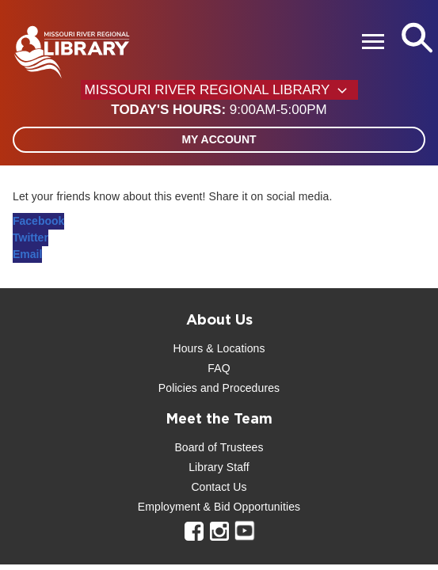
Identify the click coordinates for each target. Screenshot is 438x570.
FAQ (219, 368)
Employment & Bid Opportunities (219, 506)
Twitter (30, 237)
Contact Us (218, 487)
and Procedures (238, 388)
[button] (218, 110)
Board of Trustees (218, 447)
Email (27, 254)
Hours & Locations (219, 348)
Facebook (38, 221)
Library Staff (219, 467)
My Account (218, 139)
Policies (177, 388)
